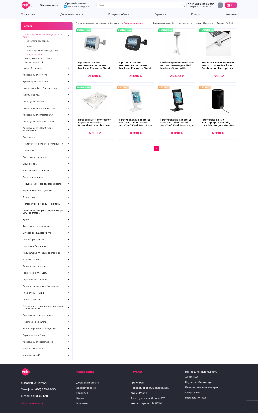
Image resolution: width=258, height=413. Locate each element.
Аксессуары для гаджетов (36, 226)
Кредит (195, 14)
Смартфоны (29, 137)
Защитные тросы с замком (38, 58)
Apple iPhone (139, 393)
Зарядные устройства (34, 335)
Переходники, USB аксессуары (150, 388)
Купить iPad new (31, 95)
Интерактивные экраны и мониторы (41, 204)
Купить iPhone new (33, 68)
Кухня (26, 219)
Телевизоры (29, 197)
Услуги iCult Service (33, 348)
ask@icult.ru (39, 395)
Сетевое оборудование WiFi (37, 233)
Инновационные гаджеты (36, 170)
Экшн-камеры (30, 164)
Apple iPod (191, 377)
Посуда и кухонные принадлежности (42, 184)
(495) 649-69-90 (45, 389)
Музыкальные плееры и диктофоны (41, 253)
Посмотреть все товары (37, 41)
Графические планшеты (35, 273)
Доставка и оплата (71, 14)
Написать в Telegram (76, 6)
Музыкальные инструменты (37, 190)
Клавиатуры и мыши (33, 293)
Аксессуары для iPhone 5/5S (148, 398)
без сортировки (181, 23)
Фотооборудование (33, 239)
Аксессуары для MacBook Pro (38, 121)
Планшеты (28, 150)
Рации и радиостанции (35, 266)
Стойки (28, 46)
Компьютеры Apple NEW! (146, 403)
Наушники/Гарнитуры (34, 246)
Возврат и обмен (118, 14)
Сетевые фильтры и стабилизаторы (41, 286)
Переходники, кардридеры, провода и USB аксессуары (43, 307)
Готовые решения (34, 54)
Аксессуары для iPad (34, 101)
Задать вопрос (49, 5)
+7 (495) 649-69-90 (201, 4)
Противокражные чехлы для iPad (42, 50)
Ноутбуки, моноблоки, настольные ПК (43, 144)
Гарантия (160, 14)
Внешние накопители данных (38, 315)
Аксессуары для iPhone (35, 75)
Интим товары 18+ (32, 355)
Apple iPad (137, 382)
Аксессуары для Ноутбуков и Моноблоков (38, 129)
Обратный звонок (75, 3)
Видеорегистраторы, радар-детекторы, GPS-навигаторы (43, 211)
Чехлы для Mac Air (34, 62)
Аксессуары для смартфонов (38, 342)
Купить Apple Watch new (35, 81)
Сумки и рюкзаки (32, 299)
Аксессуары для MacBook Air (38, 115)
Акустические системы (35, 279)
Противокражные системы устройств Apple (42, 35)
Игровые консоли (32, 259)
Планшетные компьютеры (201, 387)
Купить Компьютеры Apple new (39, 108)
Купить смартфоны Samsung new (40, 88)
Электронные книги (33, 177)
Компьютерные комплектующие (39, 328)
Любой (207, 23)
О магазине (28, 14)
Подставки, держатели (35, 322)
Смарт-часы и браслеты (35, 157)
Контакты (231, 14)
